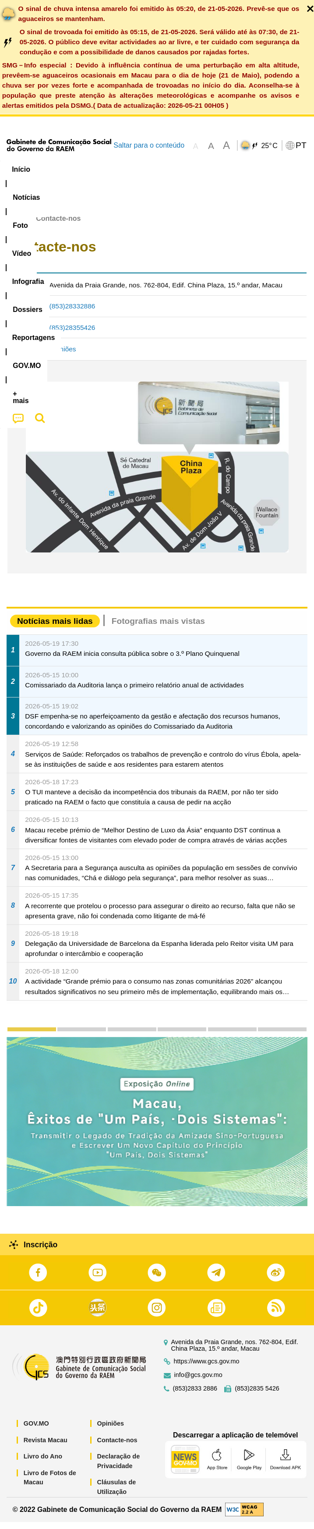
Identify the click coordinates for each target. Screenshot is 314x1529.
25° (269, 145)
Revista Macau (45, 1446)
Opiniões (62, 356)
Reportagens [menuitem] (278, 169)
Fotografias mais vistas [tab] (158, 628)
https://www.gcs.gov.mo (207, 1368)
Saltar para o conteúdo (148, 145)
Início (16, 225)
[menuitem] (59, 169)
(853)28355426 (72, 334)
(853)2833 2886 (195, 1395)
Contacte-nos (117, 1446)
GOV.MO (36, 1430)
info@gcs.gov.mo (198, 1382)
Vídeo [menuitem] (134, 169)
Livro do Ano (43, 1463)
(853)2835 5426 (257, 1395)
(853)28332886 (72, 313)
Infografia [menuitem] (177, 169)
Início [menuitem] (21, 169)
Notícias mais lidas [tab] (55, 628)
